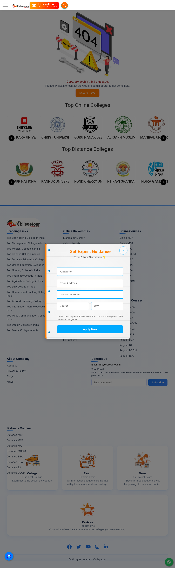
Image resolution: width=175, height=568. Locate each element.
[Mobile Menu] (6, 5)
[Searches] (34, 5)
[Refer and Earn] (51, 5)
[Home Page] (20, 5)
